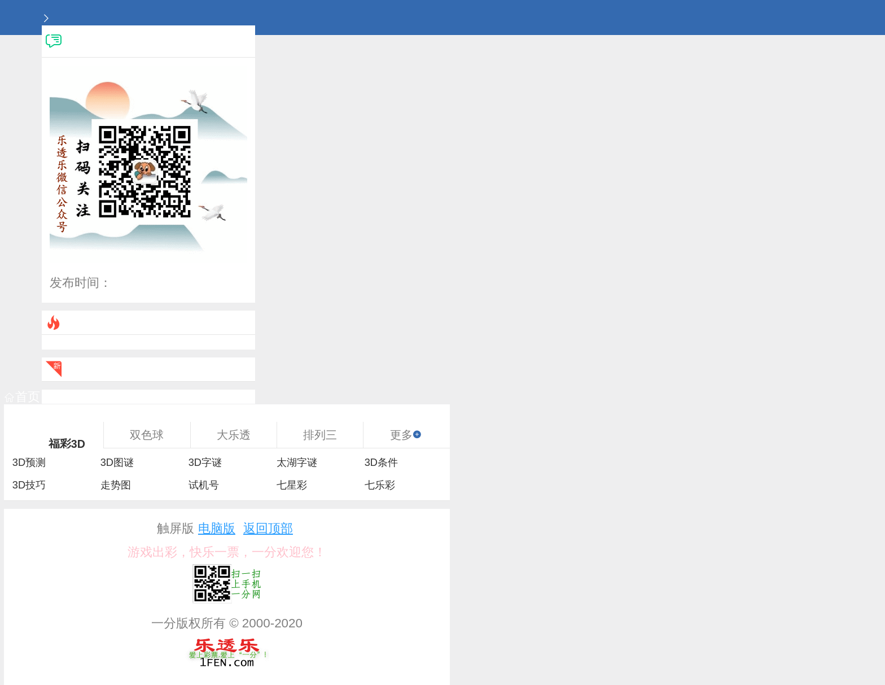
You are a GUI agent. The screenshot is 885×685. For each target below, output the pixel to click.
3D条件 (381, 462)
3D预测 (29, 462)
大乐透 (234, 435)
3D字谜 (205, 462)
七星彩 (292, 485)
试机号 (204, 485)
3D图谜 (117, 462)
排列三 (320, 435)
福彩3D (67, 444)
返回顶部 (268, 528)
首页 (22, 397)
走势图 (115, 485)
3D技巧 (29, 485)
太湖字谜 (297, 462)
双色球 (147, 435)
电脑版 (216, 528)
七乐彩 (380, 485)
